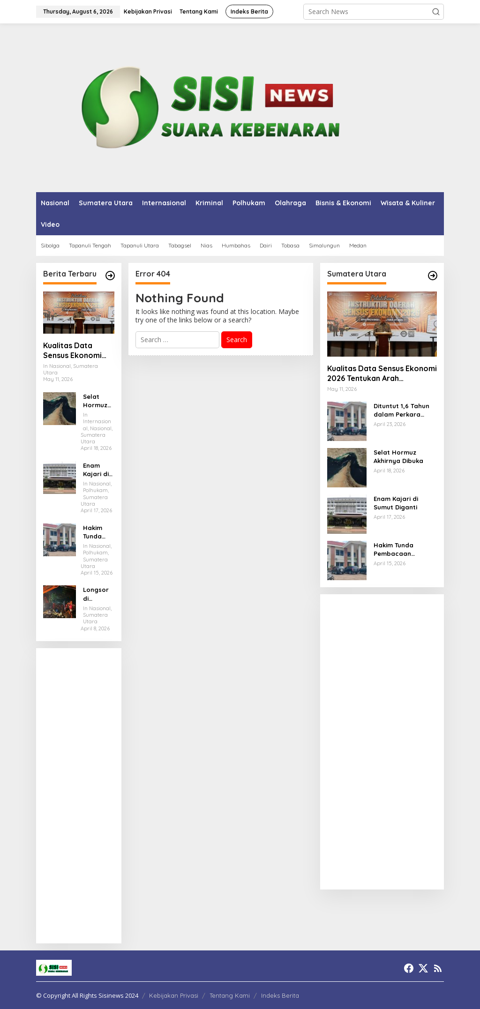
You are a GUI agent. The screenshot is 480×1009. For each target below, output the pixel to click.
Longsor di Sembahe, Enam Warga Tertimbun (98, 594)
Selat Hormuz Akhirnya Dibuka (96, 401)
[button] (436, 12)
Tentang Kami (230, 995)
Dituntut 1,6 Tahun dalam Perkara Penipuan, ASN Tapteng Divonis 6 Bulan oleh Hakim (401, 410)
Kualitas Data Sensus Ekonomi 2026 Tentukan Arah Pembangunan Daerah (78, 350)
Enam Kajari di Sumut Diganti (96, 470)
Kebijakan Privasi (173, 995)
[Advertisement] (78, 795)
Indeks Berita (280, 995)
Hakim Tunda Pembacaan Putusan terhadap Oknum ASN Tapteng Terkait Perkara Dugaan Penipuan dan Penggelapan (98, 532)
